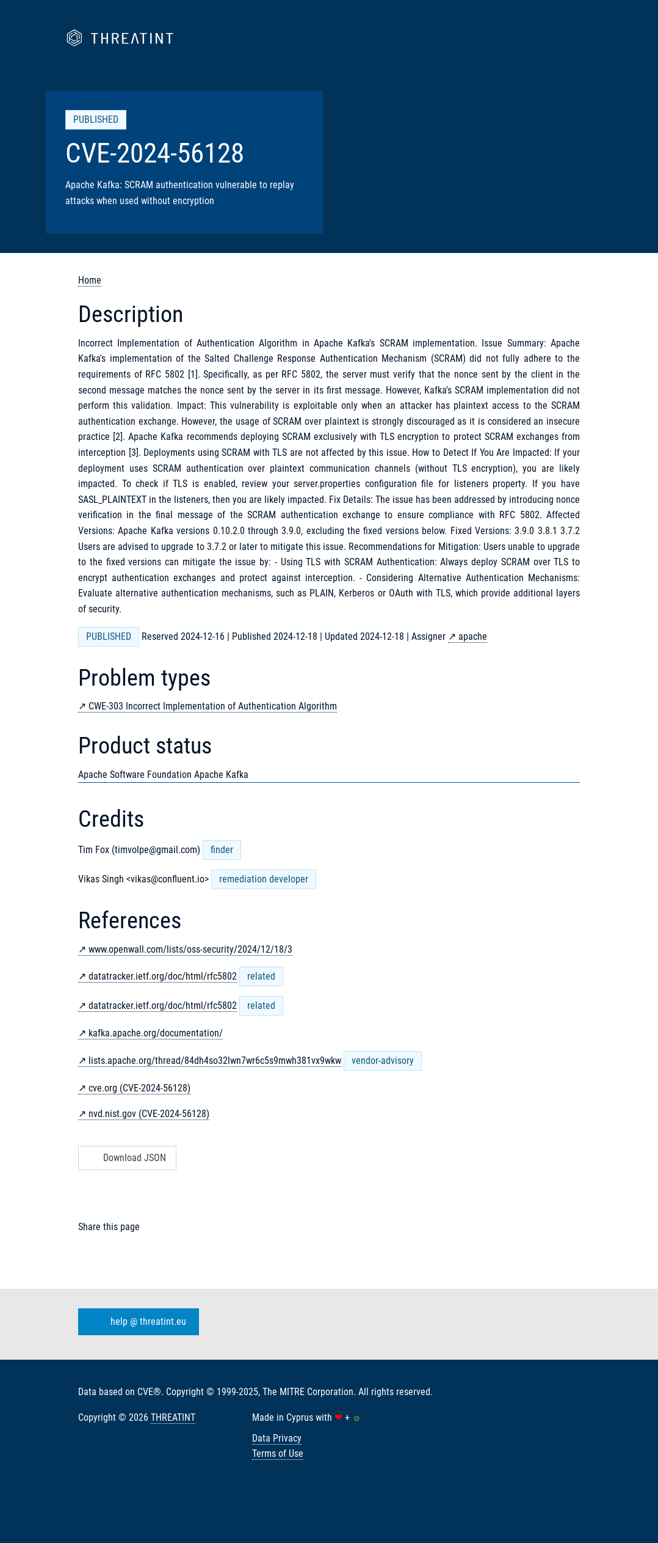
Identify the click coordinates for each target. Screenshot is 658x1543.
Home (89, 280)
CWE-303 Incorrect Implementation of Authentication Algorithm (213, 706)
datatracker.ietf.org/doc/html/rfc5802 (163, 976)
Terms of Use (277, 1453)
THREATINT (173, 1417)
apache (472, 636)
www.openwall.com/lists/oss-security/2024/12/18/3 (190, 949)
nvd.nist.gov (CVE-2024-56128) (149, 1114)
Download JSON (126, 1158)
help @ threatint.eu (136, 1321)
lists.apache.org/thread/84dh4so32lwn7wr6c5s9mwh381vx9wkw (215, 1060)
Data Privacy (277, 1438)
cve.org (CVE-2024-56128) (139, 1088)
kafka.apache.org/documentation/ (156, 1033)
